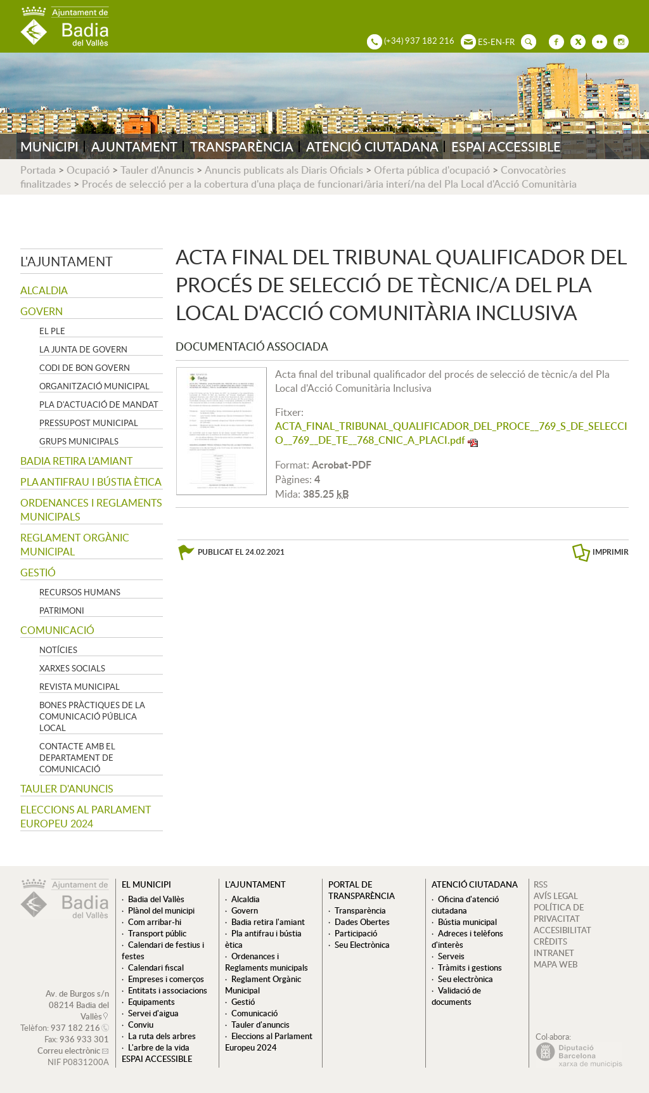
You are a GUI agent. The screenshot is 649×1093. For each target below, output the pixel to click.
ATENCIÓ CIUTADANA (372, 146)
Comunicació (57, 630)
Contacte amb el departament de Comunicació (77, 758)
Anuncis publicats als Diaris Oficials (284, 170)
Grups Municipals (79, 441)
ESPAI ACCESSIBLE (506, 146)
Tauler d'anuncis (66, 789)
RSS (541, 884)
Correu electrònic (68, 1050)
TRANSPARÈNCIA (241, 146)
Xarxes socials (72, 668)
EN (496, 42)
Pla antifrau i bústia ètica (91, 482)
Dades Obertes (362, 922)
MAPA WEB (555, 964)
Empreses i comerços (166, 979)
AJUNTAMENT (134, 146)
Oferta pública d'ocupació (432, 170)
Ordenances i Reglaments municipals (91, 510)
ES (482, 42)
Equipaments (151, 1001)
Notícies (58, 650)
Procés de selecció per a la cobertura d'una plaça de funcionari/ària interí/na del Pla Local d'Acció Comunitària (329, 184)
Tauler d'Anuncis (157, 170)
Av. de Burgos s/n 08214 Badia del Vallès (77, 1005)
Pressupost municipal (88, 423)
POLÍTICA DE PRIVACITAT (559, 913)
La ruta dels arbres (162, 1036)
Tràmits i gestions (470, 967)
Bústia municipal (467, 922)
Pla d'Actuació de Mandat (98, 404)
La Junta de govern (83, 349)
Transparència (360, 910)
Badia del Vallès (156, 899)
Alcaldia (44, 290)
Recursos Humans (79, 592)
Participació (356, 933)
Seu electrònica (465, 979)
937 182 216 (75, 1027)
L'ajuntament (66, 261)
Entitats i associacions (167, 990)
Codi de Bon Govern (84, 367)
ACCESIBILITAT (562, 930)
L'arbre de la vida (159, 1047)
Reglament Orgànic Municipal (74, 545)
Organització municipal (94, 386)
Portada (38, 170)
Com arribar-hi (154, 922)
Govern (41, 311)
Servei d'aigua (153, 1013)
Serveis (451, 956)
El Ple (52, 331)
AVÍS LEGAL (556, 896)
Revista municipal (79, 686)
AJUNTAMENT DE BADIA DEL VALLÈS (64, 26)
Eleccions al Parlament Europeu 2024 (85, 817)
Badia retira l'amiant (76, 461)
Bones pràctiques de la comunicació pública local (92, 716)
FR (510, 42)
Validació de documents (456, 996)
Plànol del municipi (161, 910)
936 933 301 (84, 1039)
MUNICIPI (49, 146)
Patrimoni (61, 610)
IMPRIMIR (611, 551)
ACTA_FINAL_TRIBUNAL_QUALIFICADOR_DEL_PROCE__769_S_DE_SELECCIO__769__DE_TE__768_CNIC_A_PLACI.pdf (451, 433)
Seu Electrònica (362, 944)
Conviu (140, 1024)
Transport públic (157, 933)
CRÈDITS (550, 941)
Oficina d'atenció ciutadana (465, 904)
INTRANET (554, 953)
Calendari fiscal (156, 967)
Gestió (38, 572)
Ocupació (88, 170)
